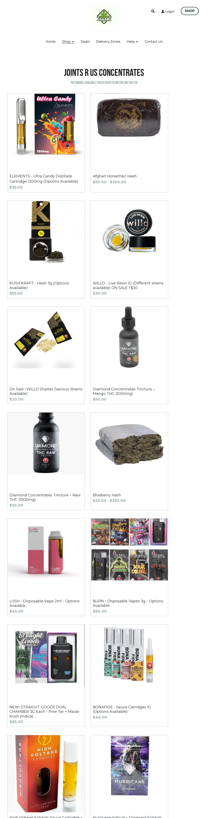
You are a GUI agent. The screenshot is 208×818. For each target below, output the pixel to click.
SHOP (190, 11)
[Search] (153, 11)
